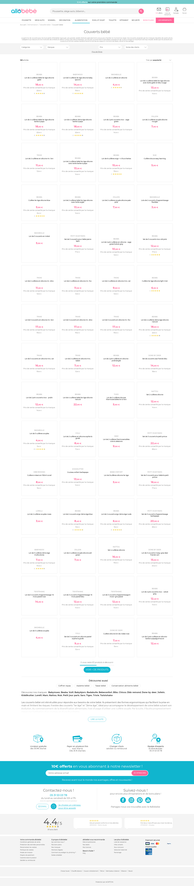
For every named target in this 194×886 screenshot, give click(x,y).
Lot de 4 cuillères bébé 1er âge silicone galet (39, 79)
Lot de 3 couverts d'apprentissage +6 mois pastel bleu (77, 596)
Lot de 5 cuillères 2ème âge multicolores (39, 554)
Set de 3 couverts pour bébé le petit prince (155, 476)
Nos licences (87, 847)
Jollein (161, 692)
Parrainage (117, 852)
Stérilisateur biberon (113, 871)
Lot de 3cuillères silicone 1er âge (116, 475)
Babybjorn (80, 692)
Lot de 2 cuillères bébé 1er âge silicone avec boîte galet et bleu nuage (154, 82)
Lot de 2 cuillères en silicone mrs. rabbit (78, 359)
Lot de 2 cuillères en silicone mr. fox (78, 281)
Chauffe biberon (76, 871)
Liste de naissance (120, 842)
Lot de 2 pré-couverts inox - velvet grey (154, 593)
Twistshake (106, 695)
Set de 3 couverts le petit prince (154, 436)
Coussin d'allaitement (91, 871)
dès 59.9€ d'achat (38, 743)
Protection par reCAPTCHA (104, 882)
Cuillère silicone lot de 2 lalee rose (116, 634)
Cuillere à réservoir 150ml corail (39, 475)
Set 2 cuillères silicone (154, 395)
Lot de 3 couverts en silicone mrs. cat (39, 359)
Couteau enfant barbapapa (77, 472)
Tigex (89, 695)
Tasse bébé (100, 686)
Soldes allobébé (56, 855)
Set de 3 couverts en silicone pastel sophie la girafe (77, 637)
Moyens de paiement (27, 855)
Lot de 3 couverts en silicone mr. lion (39, 320)
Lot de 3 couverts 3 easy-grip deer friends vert (155, 554)
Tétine (102, 871)
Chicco (122, 692)
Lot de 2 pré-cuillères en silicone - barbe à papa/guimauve (155, 637)
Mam (45, 695)
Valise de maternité (120, 850)
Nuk (60, 695)
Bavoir (131, 871)
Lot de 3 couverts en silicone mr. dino (77, 320)
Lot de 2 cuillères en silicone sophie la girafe (77, 437)
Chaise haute (65, 871)
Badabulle (92, 692)
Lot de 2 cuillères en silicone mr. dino (39, 281)
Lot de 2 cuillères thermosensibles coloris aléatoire (116, 440)
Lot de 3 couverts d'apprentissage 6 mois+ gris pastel (116, 596)
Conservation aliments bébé (125, 686)
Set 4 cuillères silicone (116, 550)
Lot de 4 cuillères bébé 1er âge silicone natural (77, 398)
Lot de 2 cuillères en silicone (116, 78)
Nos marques (55, 847)
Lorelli (38, 695)
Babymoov (54, 692)
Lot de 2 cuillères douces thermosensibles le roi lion (116, 398)
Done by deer (149, 692)
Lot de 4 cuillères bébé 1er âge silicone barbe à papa (39, 120)
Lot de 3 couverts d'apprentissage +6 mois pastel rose (39, 596)
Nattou (53, 695)
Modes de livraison (26, 852)
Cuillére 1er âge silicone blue (39, 200)
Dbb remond (134, 692)
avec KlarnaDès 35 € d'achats (77, 743)
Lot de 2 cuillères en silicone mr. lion (39, 159)
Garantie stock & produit (28, 858)
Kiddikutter (27, 695)
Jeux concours (119, 847)
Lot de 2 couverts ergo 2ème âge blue (77, 514)
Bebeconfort (105, 692)
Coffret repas (64, 686)
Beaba (64, 692)
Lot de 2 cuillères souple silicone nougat (154, 120)
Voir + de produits (97, 669)
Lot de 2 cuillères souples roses (39, 514)
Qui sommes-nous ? (58, 842)
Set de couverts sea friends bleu (154, 359)
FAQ (84, 853)
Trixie (96, 695)
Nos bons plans (56, 845)
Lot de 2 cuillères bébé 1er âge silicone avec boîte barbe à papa (77, 162)
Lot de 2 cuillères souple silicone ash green (78, 554)
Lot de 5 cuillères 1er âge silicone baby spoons (77, 79)
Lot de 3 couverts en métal (39, 236)
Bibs (115, 692)
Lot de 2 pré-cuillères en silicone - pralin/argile (116, 359)
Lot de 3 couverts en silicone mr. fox (116, 320)
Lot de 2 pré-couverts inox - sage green (116, 120)
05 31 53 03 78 (156, 751)
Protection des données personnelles (32, 845)
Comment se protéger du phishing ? (63, 852)
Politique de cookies (27, 850)
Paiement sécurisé (152, 840)
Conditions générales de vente (30, 842)
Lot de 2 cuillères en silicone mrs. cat (116, 281)
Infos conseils (118, 845)
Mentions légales (57, 850)
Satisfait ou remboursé (27, 860)
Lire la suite (97, 719)
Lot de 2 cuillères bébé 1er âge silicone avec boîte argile (77, 201)
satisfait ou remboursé (116, 742)
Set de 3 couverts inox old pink (155, 239)
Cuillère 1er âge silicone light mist (155, 281)
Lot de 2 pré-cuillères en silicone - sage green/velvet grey (116, 243)
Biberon (124, 871)
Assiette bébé (82, 686)
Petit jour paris (71, 695)
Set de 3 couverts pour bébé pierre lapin (77, 240)
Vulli (71, 692)
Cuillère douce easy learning (155, 159)
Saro (82, 695)
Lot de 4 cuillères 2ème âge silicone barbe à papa (78, 120)
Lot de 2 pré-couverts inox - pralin (39, 398)
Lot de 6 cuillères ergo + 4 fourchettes (116, 159)
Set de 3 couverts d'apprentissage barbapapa (155, 515)
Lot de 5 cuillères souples (39, 433)
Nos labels (86, 845)
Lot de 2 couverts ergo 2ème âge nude (116, 514)
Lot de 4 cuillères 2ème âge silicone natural (155, 321)
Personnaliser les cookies (28, 847)
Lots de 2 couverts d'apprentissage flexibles (154, 201)
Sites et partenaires (89, 842)
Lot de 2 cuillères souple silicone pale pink (116, 201)
